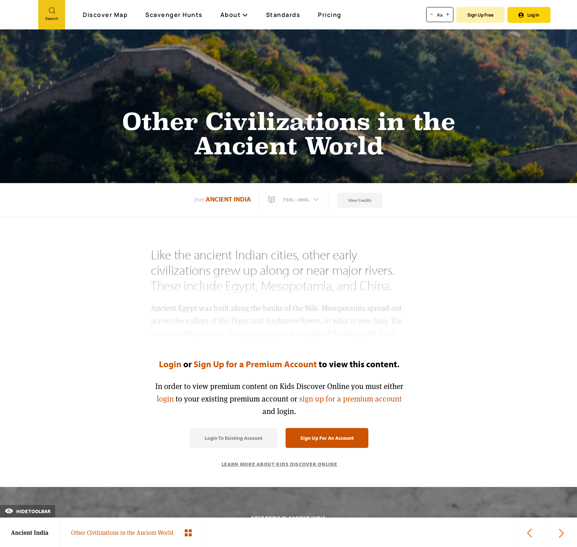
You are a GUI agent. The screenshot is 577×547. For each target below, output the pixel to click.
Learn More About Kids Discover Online (279, 464)
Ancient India (228, 199)
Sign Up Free (480, 15)
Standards (283, 15)
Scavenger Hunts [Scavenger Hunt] (174, 15)
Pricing (329, 15)
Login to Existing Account (233, 438)
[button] (294, 199)
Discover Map (106, 14)
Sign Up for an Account (327, 438)
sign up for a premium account (350, 399)
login (165, 399)
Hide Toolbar (27, 511)
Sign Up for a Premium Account (255, 363)
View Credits (359, 200)
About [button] (234, 15)
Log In (528, 15)
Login (170, 363)
